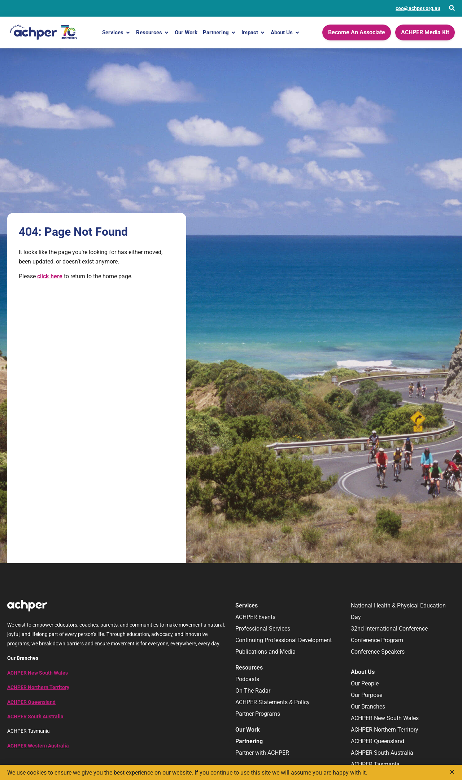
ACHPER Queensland (31, 702)
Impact (253, 32)
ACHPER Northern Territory (38, 687)
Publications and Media (265, 651)
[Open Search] (452, 8)
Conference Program (377, 640)
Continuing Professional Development (283, 640)
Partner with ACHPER (262, 752)
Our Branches (368, 706)
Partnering (219, 32)
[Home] (43, 32)
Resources (152, 32)
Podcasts (247, 679)
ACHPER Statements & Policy (272, 702)
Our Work (186, 32)
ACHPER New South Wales (37, 673)
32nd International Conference (389, 628)
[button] (452, 772)
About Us (285, 32)
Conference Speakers (378, 651)
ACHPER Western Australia (38, 746)
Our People (365, 683)
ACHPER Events (255, 617)
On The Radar (252, 690)
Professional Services (262, 628)
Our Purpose (366, 695)
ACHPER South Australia (35, 716)
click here (49, 276)
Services (116, 32)
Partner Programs (257, 713)
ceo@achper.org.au (418, 8)
